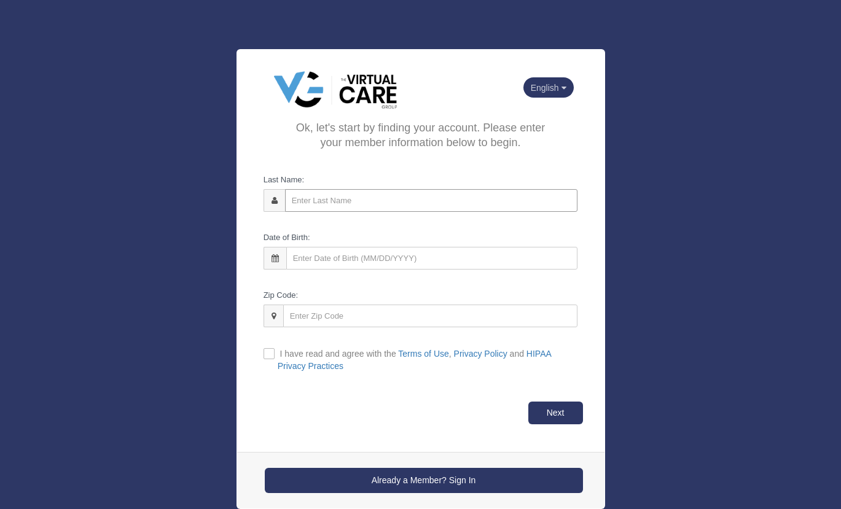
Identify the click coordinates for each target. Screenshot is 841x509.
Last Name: (284, 179)
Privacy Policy (480, 354)
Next (556, 413)
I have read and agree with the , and (414, 360)
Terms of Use (423, 354)
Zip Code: (281, 295)
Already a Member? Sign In (424, 480)
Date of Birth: (287, 237)
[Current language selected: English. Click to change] (548, 87)
